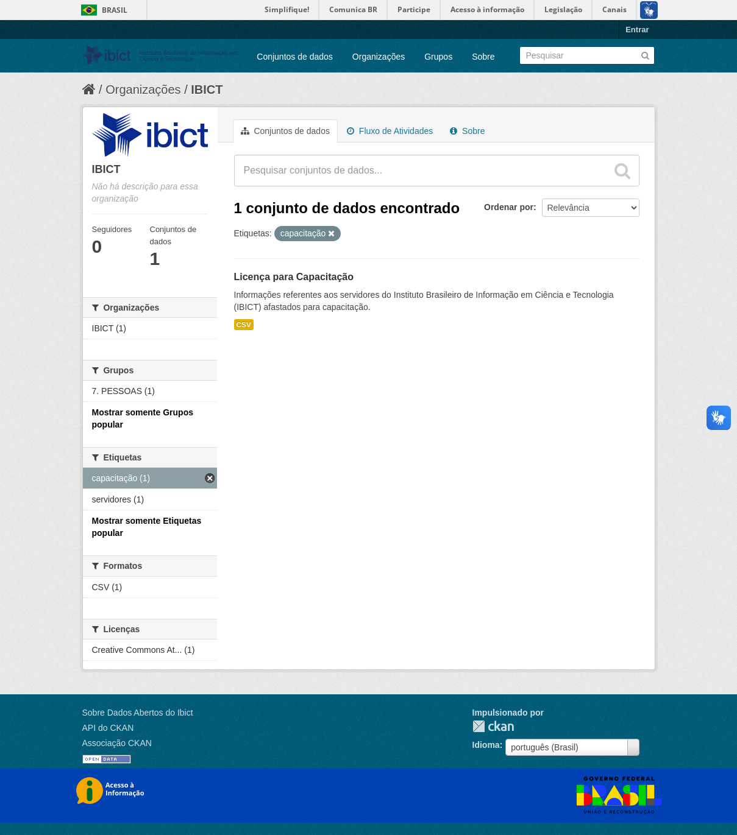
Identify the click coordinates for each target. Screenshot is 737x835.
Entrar (637, 29)
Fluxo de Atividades (390, 131)
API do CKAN (108, 728)
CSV (244, 324)
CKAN (493, 726)
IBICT (207, 89)
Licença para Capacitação (294, 277)
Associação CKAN (117, 743)
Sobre (483, 57)
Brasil (114, 10)
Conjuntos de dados (295, 57)
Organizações (378, 57)
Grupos (438, 57)
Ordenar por (508, 207)
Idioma (486, 745)
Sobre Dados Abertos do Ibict (137, 712)
